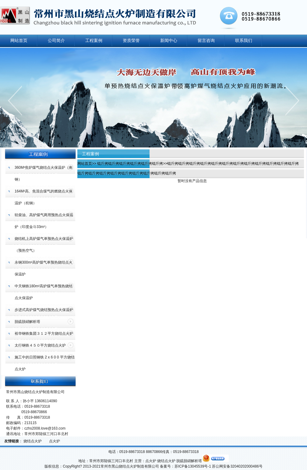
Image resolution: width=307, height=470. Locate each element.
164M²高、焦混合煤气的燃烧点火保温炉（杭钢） (43, 197)
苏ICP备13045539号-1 (193, 466)
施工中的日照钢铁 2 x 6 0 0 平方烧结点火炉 (45, 363)
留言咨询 (206, 40)
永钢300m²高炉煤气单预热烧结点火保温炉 (43, 268)
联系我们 (243, 40)
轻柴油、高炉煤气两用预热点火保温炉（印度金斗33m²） (44, 221)
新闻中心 (168, 40)
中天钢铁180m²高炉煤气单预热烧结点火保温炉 (43, 292)
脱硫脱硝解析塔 (27, 322)
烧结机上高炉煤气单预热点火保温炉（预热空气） (44, 245)
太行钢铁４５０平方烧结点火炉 (40, 345)
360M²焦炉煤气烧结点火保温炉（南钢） (43, 173)
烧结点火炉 (33, 441)
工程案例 (93, 40)
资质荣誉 (131, 40)
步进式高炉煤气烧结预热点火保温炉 (44, 310)
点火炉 (55, 441)
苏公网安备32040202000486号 (237, 466)
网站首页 (18, 40)
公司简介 (56, 40)
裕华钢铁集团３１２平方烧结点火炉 (44, 333)
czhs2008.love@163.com (44, 428)
